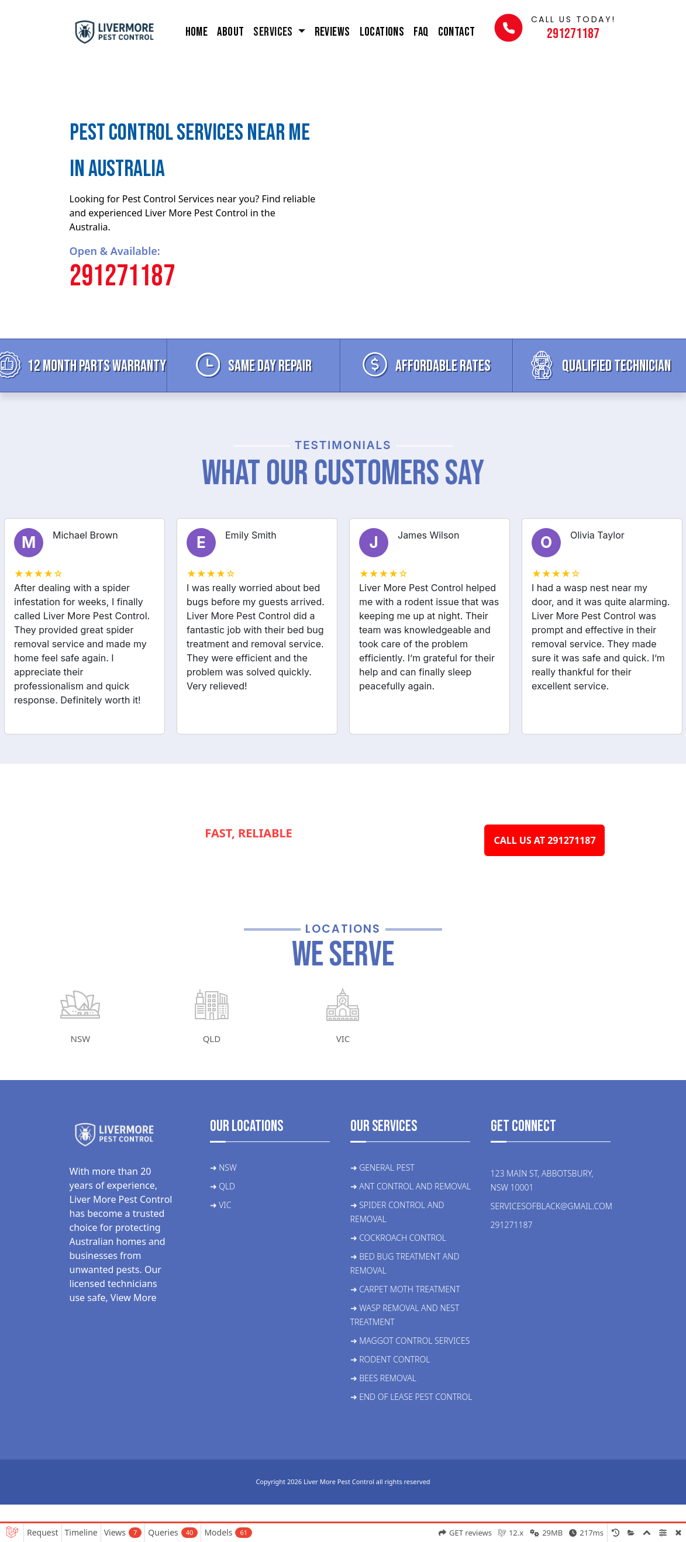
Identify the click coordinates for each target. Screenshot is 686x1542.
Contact (456, 32)
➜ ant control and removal (410, 1186)
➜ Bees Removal (383, 1378)
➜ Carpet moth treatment (405, 1289)
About (230, 32)
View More (134, 1297)
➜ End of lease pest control (411, 1396)
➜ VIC (221, 1204)
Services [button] (274, 32)
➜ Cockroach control (398, 1237)
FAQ (420, 32)
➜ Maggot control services (410, 1340)
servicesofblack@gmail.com (551, 1206)
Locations (382, 32)
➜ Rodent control (390, 1359)
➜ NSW (223, 1167)
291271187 (122, 276)
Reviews (332, 32)
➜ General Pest (382, 1167)
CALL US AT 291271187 (544, 840)
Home (196, 32)
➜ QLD (223, 1186)
